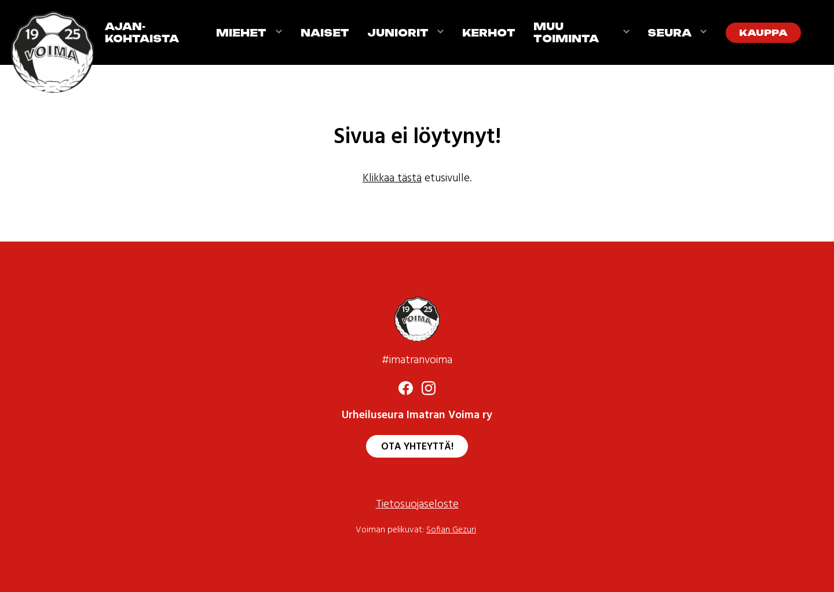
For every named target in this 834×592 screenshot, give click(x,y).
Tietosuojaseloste (417, 504)
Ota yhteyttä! (417, 447)
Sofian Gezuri (451, 530)
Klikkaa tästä (392, 178)
